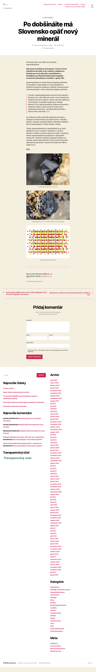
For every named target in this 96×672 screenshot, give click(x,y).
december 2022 (56, 489)
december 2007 (56, 564)
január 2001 (54, 580)
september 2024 (56, 434)
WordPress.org (56, 656)
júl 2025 (53, 408)
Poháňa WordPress (46, 668)
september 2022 (56, 497)
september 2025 (56, 403)
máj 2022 (53, 507)
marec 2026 (54, 388)
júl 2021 (53, 533)
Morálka (53, 607)
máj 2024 (53, 445)
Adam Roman (55, 592)
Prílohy (53, 623)
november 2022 (56, 491)
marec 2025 (54, 419)
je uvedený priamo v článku (44, 48)
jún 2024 (53, 442)
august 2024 (55, 437)
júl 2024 (53, 439)
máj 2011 (53, 561)
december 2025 (56, 395)
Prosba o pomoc (9, 393)
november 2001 (56, 575)
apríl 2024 (54, 447)
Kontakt (60, 5)
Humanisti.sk (12, 668)
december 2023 (56, 458)
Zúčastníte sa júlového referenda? (16, 413)
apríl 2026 (54, 385)
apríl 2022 (54, 510)
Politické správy (56, 618)
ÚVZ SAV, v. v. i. (47, 279)
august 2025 (55, 406)
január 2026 (54, 393)
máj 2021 (53, 538)
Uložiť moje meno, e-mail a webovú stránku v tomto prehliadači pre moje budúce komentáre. (48, 355)
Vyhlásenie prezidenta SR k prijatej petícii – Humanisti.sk (24, 453)
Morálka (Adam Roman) (59, 610)
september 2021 (56, 528)
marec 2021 (54, 543)
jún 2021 (53, 536)
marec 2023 (54, 481)
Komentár (29, 325)
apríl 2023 (54, 478)
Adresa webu (29, 347)
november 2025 (56, 398)
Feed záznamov (56, 651)
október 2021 (55, 525)
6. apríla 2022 (60, 48)
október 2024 (55, 432)
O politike (53, 613)
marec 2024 (54, 450)
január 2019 (54, 559)
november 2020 (56, 554)
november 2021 (56, 523)
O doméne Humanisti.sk (71, 5)
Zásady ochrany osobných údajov (75, 8)
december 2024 (56, 426)
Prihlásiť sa (54, 648)
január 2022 (54, 517)
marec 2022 (54, 512)
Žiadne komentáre (49, 50)
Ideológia (53, 602)
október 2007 (55, 567)
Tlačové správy (48, 20)
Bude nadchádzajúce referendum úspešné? (28, 455)
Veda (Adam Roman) (58, 633)
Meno (28, 340)
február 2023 (55, 484)
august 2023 (55, 468)
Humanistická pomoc (58, 597)
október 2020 (55, 556)
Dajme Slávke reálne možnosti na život (17, 397)
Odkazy (83, 5)
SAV (51, 276)
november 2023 (56, 460)
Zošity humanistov (57, 636)
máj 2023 (53, 476)
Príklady (53, 620)
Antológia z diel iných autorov (61, 594)
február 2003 (55, 569)
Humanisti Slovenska (50, 5)
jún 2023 (53, 473)
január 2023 (54, 486)
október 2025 (55, 401)
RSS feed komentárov (58, 653)
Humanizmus (55, 600)
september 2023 (56, 465)
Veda (52, 631)
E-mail (51, 340)
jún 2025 (53, 411)
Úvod (52, 628)
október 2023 (55, 463)
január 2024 (54, 455)
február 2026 (55, 390)
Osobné (53, 615)
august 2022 (55, 499)
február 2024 (55, 452)
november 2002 (56, 572)
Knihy (52, 605)
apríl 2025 (54, 416)
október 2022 (55, 494)
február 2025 (55, 421)
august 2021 (55, 530)
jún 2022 (53, 504)
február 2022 (55, 515)
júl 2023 (53, 471)
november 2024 (56, 429)
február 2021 (55, 546)
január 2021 (54, 549)
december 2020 (56, 551)
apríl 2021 (54, 541)
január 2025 (54, 424)
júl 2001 (53, 577)
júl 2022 (53, 502)
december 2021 (56, 520)
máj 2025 (53, 414)
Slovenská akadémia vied (35, 284)
